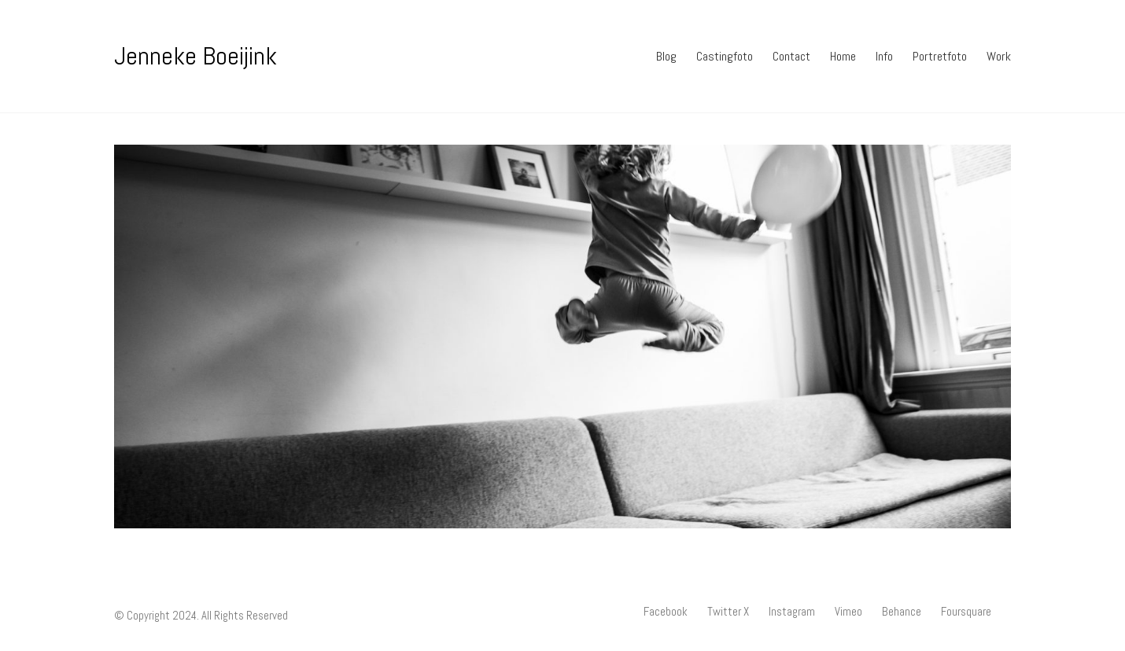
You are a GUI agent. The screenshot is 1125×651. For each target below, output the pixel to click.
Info (884, 56)
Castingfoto (724, 56)
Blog (666, 56)
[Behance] (901, 612)
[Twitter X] (728, 612)
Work (999, 56)
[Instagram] (792, 612)
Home (843, 56)
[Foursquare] (966, 612)
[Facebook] (666, 612)
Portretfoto (940, 56)
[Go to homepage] (195, 56)
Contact (791, 56)
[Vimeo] (848, 612)
